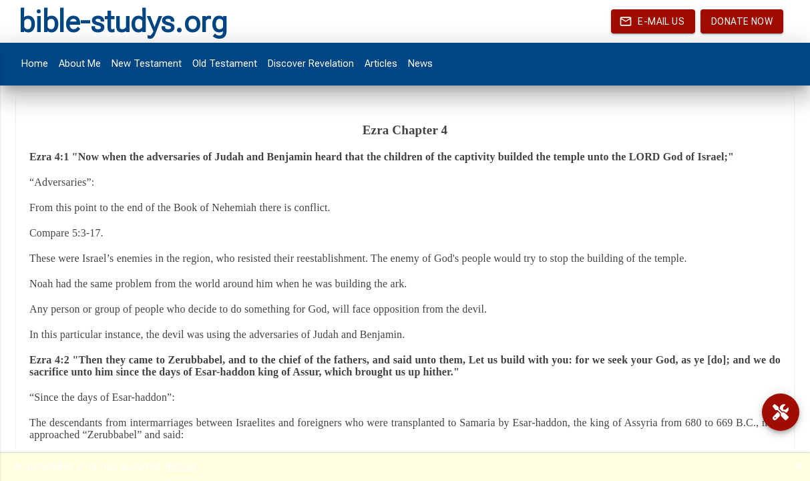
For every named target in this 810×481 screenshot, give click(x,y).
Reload (180, 466)
